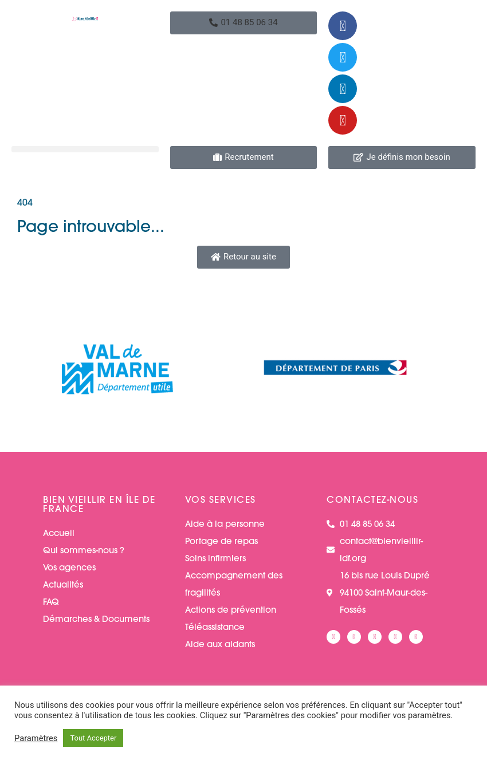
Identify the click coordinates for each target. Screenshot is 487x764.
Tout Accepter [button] (93, 738)
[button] (243, 22)
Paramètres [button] (35, 738)
